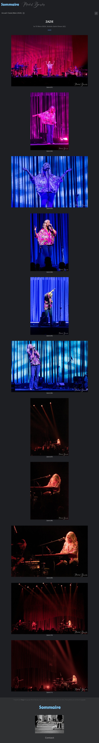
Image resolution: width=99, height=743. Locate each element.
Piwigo (22, 700)
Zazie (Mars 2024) (15, 13)
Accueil (4, 13)
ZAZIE (49, 30)
